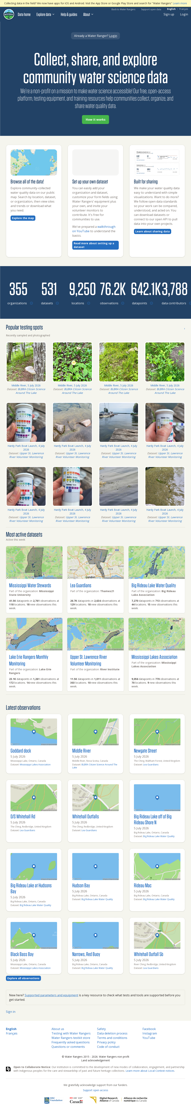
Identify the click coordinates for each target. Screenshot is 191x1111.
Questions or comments (68, 1047)
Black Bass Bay (22, 954)
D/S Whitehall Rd (23, 816)
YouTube (148, 1038)
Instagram (149, 1033)
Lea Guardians (80, 585)
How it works (95, 119)
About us (58, 1029)
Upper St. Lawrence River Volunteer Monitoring (26, 455)
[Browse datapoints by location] (141, 288)
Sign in (10, 1012)
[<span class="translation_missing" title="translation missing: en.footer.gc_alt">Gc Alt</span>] (76, 1100)
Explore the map (23, 218)
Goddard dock (21, 750)
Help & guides (69, 14)
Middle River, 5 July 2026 (26, 385)
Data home (24, 14)
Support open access (95, 1090)
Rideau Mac (143, 885)
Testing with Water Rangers (71, 1033)
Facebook (149, 1029)
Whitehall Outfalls (85, 816)
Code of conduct (108, 1047)
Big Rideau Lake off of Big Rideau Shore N (153, 819)
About (88, 14)
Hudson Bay (81, 885)
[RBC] (54, 1100)
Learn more (180, 3)
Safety (101, 1029)
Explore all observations (23, 978)
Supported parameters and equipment (51, 995)
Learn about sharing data (152, 231)
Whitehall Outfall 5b (148, 954)
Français (183, 9)
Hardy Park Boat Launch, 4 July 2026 (26, 447)
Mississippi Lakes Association (154, 656)
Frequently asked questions (71, 1042)
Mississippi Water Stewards (30, 585)
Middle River (81, 750)
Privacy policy (106, 1042)
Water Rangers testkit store (71, 1038)
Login (184, 14)
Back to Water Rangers (123, 9)
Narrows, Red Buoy (86, 954)
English (171, 9)
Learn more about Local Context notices (150, 1070)
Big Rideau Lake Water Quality (154, 585)
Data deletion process (112, 1033)
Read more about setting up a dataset (94, 245)
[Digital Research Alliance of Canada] (118, 1100)
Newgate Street (145, 750)
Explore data (45, 14)
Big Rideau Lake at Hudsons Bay (31, 888)
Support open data (151, 9)
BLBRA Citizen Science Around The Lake (30, 391)
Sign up (169, 14)
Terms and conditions (112, 1038)
